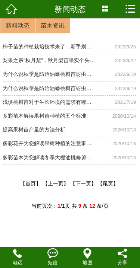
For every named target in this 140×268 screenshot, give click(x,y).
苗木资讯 (53, 25)
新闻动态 (17, 25)
